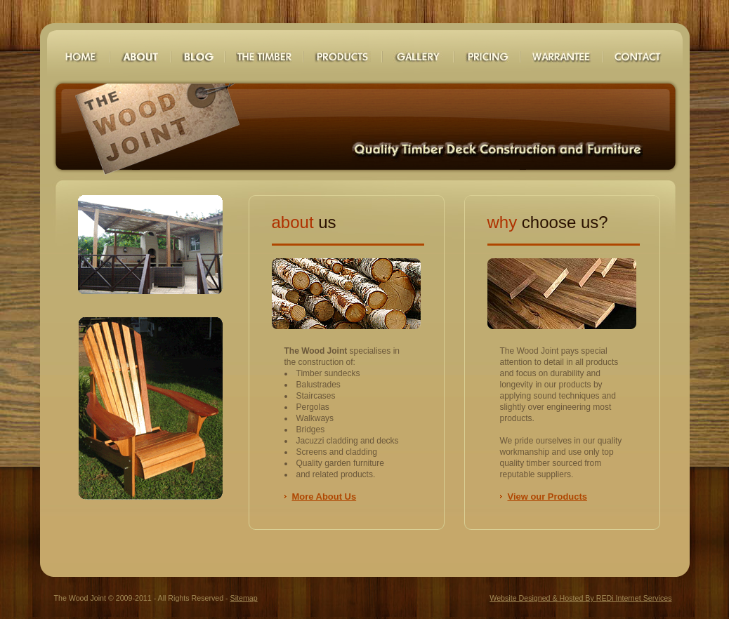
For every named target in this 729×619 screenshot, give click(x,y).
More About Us (324, 496)
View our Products (548, 496)
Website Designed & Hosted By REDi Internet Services (580, 598)
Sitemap (244, 598)
